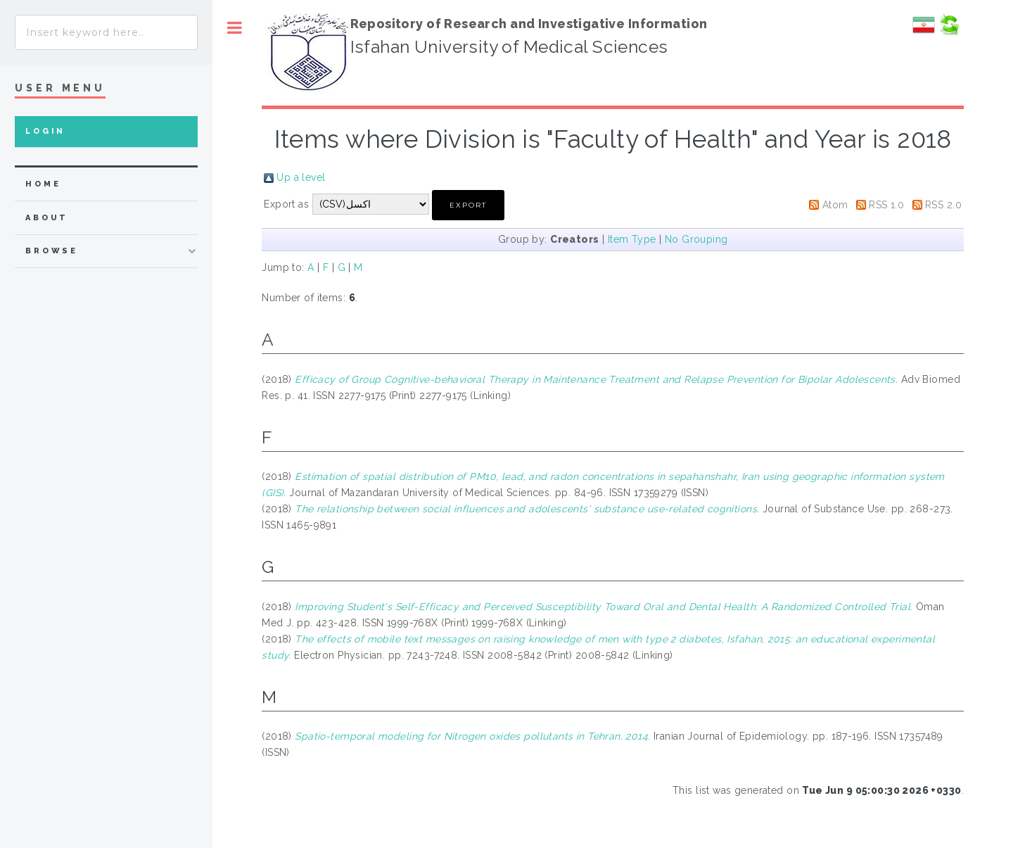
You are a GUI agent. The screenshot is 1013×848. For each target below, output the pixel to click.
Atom (835, 204)
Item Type (632, 239)
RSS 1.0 (886, 204)
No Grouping (696, 239)
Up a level (300, 177)
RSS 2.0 (943, 204)
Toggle (234, 28)
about (46, 217)
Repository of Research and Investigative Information (529, 23)
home (42, 184)
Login (45, 131)
